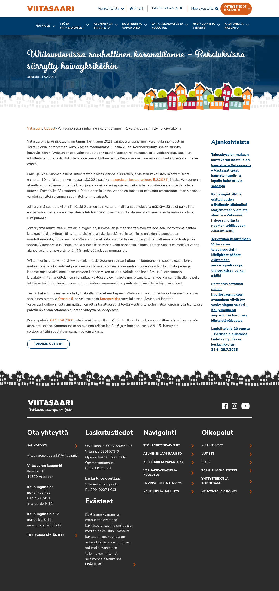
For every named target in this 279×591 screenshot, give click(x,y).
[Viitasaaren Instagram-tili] (234, 406)
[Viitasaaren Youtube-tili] (245, 406)
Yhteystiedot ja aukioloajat (215, 481)
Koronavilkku (110, 299)
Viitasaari (34, 129)
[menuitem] (110, 8)
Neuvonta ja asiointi (219, 491)
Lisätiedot (94, 564)
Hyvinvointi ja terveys (162, 483)
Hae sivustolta (202, 8)
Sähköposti (37, 445)
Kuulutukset (212, 445)
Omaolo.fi (65, 299)
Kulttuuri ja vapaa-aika (132, 26)
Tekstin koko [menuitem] (167, 8)
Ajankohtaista (108, 8)
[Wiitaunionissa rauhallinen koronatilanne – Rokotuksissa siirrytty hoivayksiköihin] (50, 8)
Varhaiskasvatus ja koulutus (167, 26)
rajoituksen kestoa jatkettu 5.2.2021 (139, 180)
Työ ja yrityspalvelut (72, 26)
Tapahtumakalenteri (219, 470)
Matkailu (43, 26)
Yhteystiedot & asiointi (235, 8)
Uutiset (49, 129)
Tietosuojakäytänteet (46, 535)
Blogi (206, 462)
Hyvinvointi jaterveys (204, 26)
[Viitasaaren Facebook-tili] (225, 406)
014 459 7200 (61, 320)
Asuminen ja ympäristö (103, 26)
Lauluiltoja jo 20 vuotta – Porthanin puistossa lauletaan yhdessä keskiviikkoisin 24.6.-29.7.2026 (230, 339)
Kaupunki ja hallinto (234, 26)
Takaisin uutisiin (48, 344)
